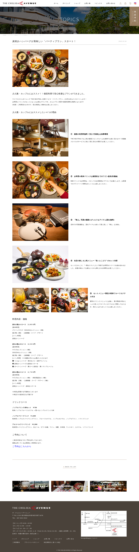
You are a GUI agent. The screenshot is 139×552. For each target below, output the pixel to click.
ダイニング (66, 3)
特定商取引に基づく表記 (52, 542)
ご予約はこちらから (21, 446)
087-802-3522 (22, 518)
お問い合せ (70, 539)
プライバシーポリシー (31, 542)
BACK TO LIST (69, 466)
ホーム (56, 3)
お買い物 (87, 3)
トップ (14, 539)
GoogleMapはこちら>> (89, 538)
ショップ (77, 3)
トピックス (98, 3)
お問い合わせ (110, 3)
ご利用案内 (16, 542)
